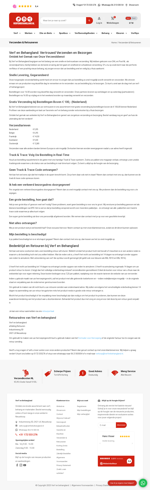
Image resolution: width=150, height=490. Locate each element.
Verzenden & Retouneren (129, 42)
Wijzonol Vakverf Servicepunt (63, 420)
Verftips (135, 33)
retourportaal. (48, 311)
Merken (28, 33)
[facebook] (17, 466)
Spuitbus (63, 33)
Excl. (134, 18)
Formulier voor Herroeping (89, 338)
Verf (16, 33)
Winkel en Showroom (60, 408)
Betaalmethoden (63, 426)
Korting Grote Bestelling (61, 448)
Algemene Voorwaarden (61, 459)
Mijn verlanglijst (83, 414)
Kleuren (120, 33)
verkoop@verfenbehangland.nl (109, 354)
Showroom (131, 5)
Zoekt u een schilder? (61, 471)
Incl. (128, 18)
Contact (59, 414)
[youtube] (24, 466)
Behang (105, 33)
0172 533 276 (90, 5)
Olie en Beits (45, 33)
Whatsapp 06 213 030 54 (110, 5)
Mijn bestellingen (84, 410)
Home (114, 42)
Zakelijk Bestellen (63, 453)
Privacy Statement (63, 465)
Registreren (81, 406)
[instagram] (21, 466)
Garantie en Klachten (61, 432)
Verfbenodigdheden (85, 33)
